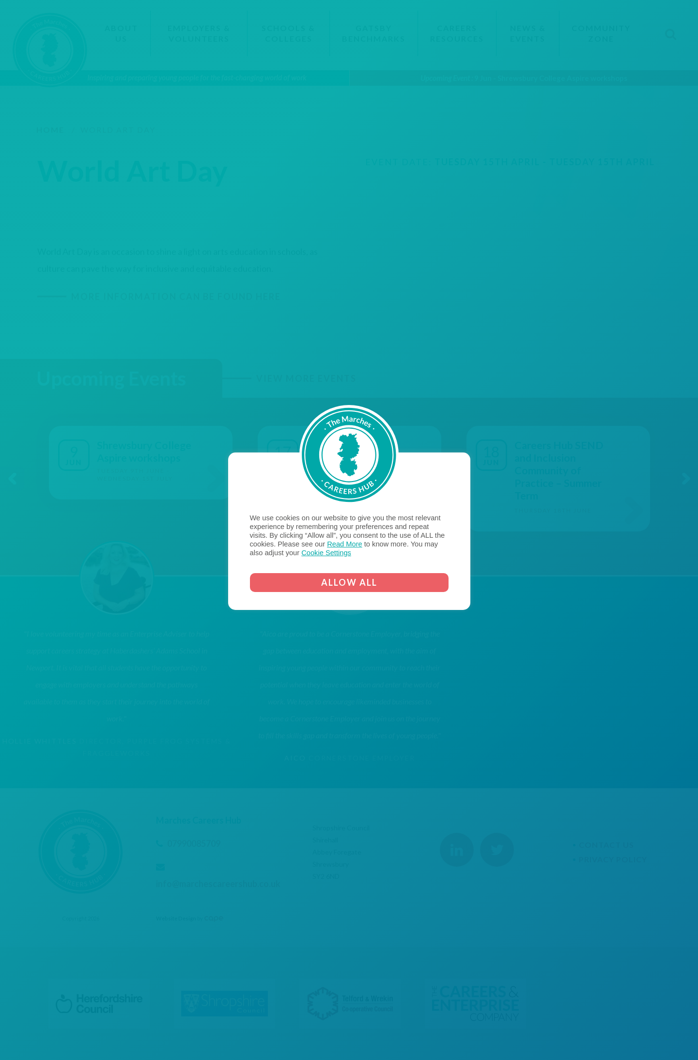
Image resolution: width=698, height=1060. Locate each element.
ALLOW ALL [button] (349, 582)
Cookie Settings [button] (326, 553)
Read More (344, 544)
